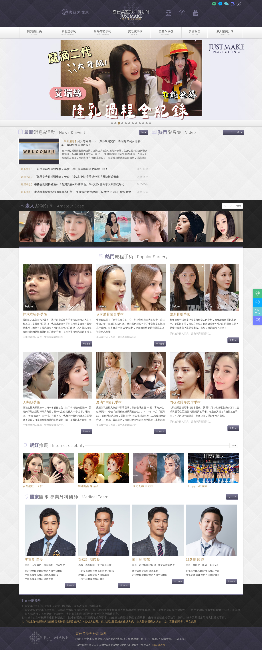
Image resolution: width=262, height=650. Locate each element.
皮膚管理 (194, 32)
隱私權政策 (158, 645)
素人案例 (225, 32)
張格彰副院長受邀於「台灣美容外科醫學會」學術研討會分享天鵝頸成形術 (71, 184)
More (143, 132)
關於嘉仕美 (34, 32)
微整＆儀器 (166, 32)
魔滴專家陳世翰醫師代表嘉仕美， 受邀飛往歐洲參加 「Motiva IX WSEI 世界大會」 (76, 192)
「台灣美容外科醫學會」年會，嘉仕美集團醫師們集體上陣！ (63, 169)
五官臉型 (67, 32)
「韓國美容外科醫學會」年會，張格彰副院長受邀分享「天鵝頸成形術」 (70, 176)
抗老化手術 (135, 32)
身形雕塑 (102, 32)
